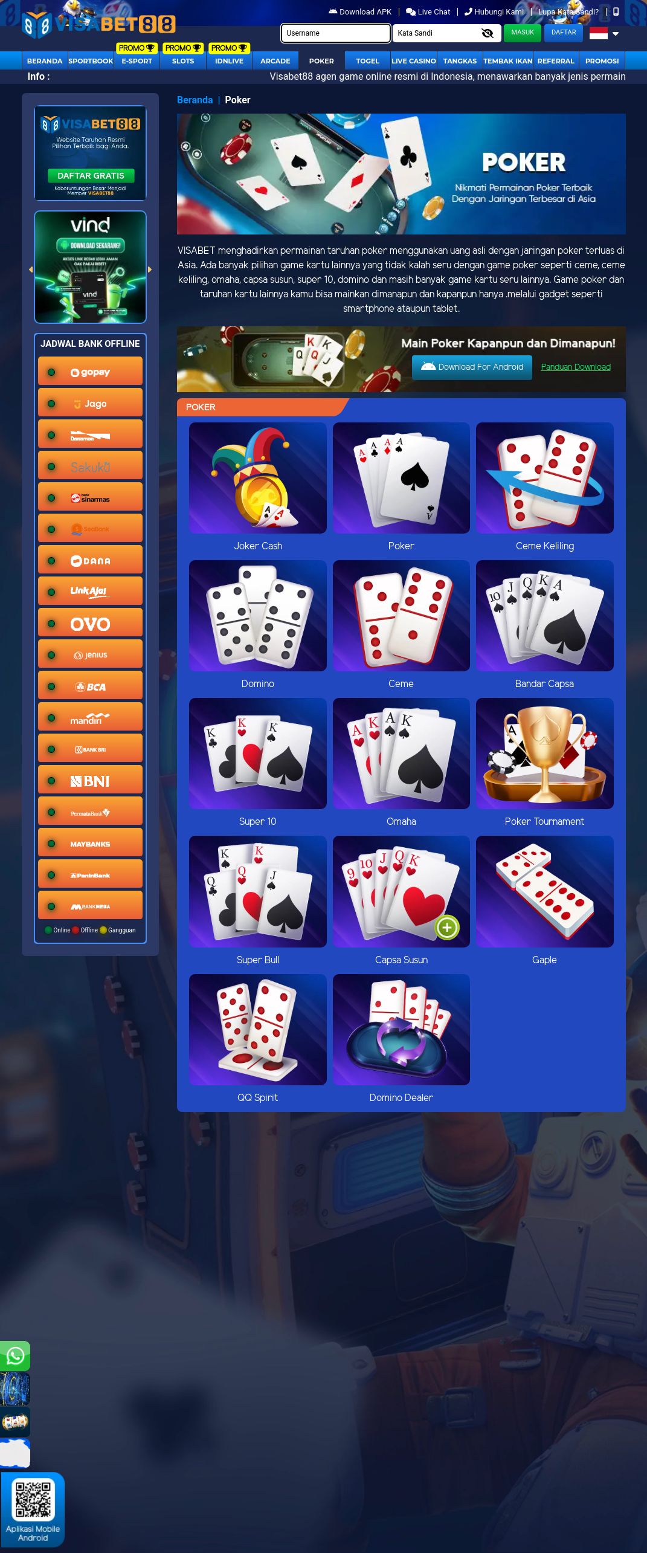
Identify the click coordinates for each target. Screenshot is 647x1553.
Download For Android (472, 366)
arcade (275, 61)
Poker (321, 61)
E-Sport (137, 61)
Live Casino (413, 61)
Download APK (361, 11)
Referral (556, 61)
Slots (183, 61)
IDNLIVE (229, 61)
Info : (39, 76)
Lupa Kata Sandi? (569, 11)
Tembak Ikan (508, 61)
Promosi (602, 61)
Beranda (45, 61)
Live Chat (428, 11)
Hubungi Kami (495, 11)
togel (367, 61)
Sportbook (90, 61)
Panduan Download (576, 368)
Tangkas (460, 61)
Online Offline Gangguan (90, 930)
